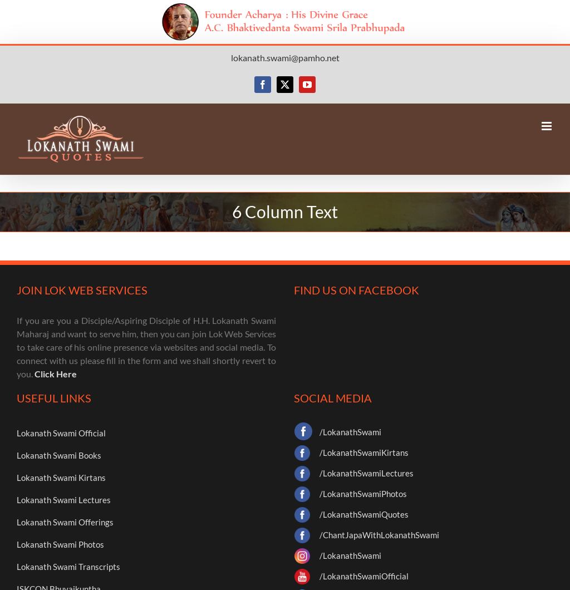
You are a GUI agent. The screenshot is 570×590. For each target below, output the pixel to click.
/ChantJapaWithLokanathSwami (379, 535)
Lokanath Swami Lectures (64, 500)
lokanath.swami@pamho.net (285, 57)
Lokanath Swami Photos (60, 544)
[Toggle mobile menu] (547, 126)
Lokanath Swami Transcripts (68, 567)
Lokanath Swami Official (61, 433)
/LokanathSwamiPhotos (363, 494)
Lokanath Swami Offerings (65, 522)
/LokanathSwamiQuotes (364, 514)
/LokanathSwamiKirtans (364, 453)
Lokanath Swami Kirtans (61, 478)
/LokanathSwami (350, 432)
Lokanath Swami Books (59, 455)
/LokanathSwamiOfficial (364, 576)
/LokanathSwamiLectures (367, 473)
